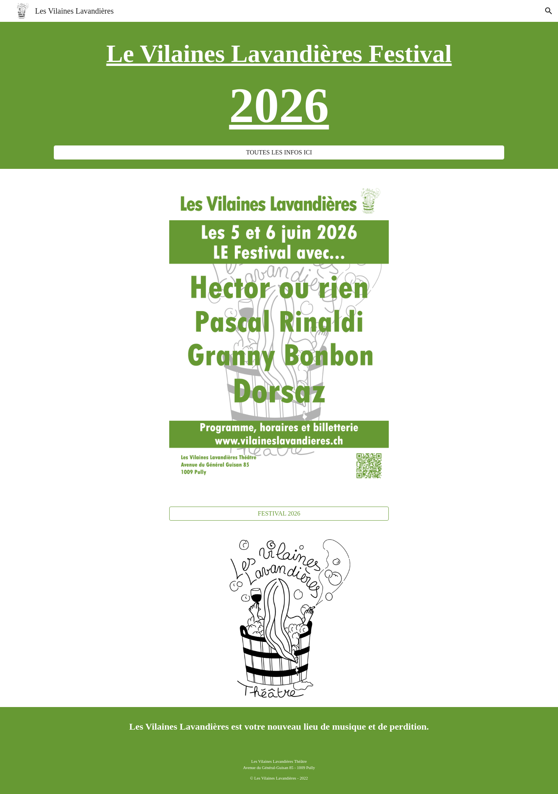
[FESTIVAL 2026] (279, 513)
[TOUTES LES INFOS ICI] (278, 152)
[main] (279, 88)
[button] (548, 11)
